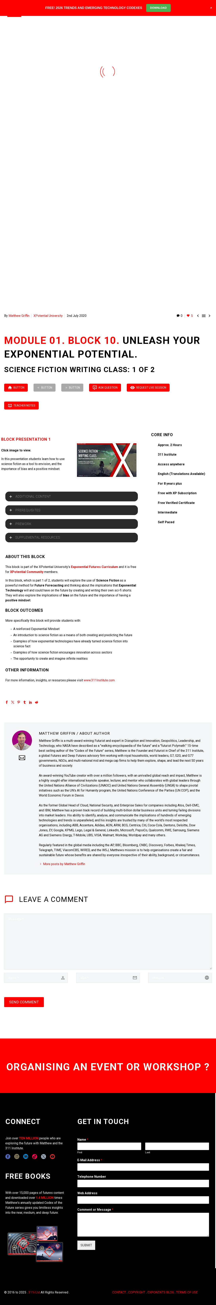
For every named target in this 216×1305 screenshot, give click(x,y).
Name (82, 1140)
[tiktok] (34, 1156)
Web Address (87, 1193)
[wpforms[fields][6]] (143, 1183)
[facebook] (7, 1156)
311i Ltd (34, 1292)
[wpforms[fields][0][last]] (177, 1146)
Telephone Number (91, 1177)
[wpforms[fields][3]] (143, 1200)
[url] (180, 978)
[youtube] (52, 1156)
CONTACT (119, 1292)
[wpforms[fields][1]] (143, 1167)
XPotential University (48, 316)
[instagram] (16, 1156)
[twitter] (43, 1156)
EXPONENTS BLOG (160, 1292)
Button (16, 388)
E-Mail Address (89, 1160)
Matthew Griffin (19, 316)
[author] (36, 978)
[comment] (108, 941)
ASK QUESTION (105, 388)
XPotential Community (26, 572)
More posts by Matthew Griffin (64, 864)
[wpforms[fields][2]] (143, 1225)
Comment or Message (95, 1210)
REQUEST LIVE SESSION (148, 388)
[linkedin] (25, 1156)
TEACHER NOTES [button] (21, 405)
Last (147, 1152)
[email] (108, 978)
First (79, 1152)
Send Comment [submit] (24, 1002)
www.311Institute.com (99, 680)
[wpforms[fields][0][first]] (109, 1146)
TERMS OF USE (187, 1292)
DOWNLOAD (158, 7)
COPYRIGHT (136, 1292)
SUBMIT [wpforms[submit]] (86, 1245)
